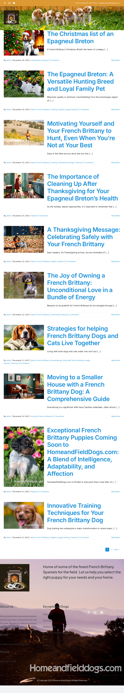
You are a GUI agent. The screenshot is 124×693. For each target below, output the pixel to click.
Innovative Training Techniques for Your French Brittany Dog (75, 513)
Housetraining (56, 360)
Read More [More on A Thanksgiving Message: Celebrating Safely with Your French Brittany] (115, 261)
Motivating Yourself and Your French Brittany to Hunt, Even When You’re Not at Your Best (81, 134)
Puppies (61, 109)
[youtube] (101, 612)
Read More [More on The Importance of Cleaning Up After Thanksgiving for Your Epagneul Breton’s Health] (115, 216)
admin (8, 60)
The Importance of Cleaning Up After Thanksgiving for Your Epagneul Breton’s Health (82, 187)
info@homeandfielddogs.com (109, 3)
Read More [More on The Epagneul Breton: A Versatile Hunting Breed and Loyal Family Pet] (115, 109)
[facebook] (88, 612)
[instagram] (95, 612)
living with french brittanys (73, 360)
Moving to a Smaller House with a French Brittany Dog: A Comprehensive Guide (78, 388)
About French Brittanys (40, 109)
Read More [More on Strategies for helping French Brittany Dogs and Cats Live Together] (115, 360)
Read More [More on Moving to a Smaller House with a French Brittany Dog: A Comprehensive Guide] (115, 416)
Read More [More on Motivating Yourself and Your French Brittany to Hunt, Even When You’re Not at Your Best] (115, 162)
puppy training (71, 109)
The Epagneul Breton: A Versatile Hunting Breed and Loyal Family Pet (80, 81)
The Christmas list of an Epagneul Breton (80, 37)
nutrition (60, 261)
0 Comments (54, 60)
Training (78, 162)
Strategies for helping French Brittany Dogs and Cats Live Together (82, 336)
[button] (116, 12)
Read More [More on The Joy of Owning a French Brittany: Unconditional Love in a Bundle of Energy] (115, 315)
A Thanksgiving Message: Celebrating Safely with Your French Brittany (83, 237)
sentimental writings (39, 60)
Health (33, 216)
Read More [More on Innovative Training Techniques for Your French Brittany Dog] (115, 537)
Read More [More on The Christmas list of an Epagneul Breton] (115, 60)
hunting (54, 109)
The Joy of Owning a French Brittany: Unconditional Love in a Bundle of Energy (80, 286)
